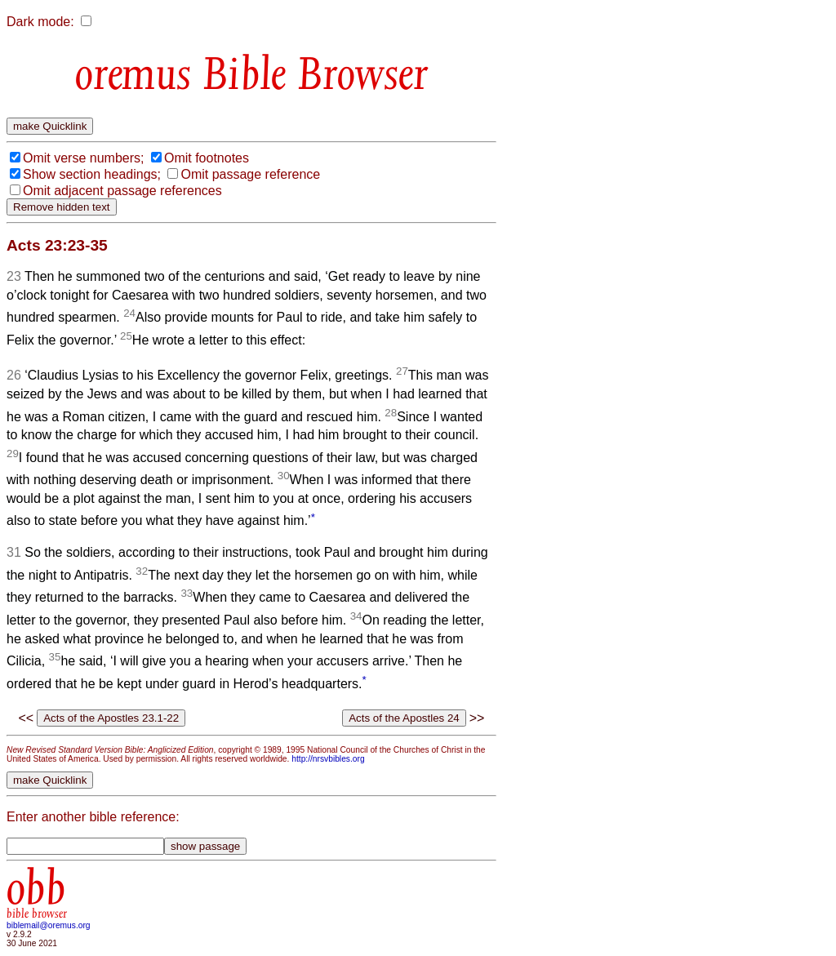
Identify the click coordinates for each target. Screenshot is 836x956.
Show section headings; (92, 174)
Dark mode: (40, 22)
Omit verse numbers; (83, 158)
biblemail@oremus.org (49, 925)
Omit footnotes (206, 158)
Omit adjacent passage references (122, 191)
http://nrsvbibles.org (327, 758)
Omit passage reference (250, 174)
